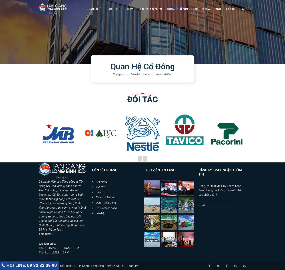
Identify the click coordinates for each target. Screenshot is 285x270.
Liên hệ (230, 9)
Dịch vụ (130, 9)
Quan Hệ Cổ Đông (178, 9)
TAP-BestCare (129, 266)
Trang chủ (94, 9)
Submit (241, 205)
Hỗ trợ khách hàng (208, 9)
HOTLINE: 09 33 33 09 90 (29, 265)
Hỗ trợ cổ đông (164, 74)
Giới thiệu (113, 9)
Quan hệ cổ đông (140, 74)
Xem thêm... (46, 234)
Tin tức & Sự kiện (151, 9)
